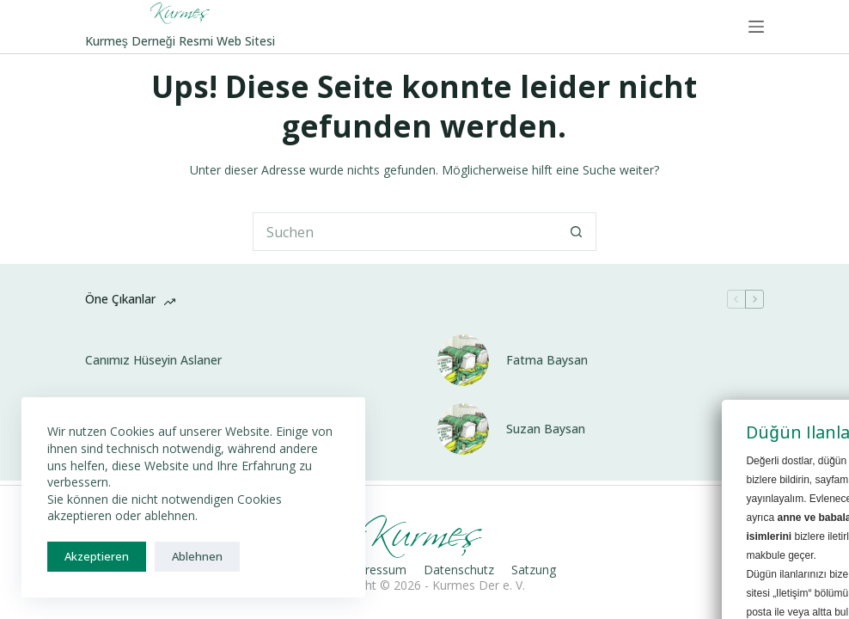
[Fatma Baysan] (463, 360)
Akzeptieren (96, 556)
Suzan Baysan (545, 429)
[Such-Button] (577, 231)
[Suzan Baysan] (463, 429)
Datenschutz (459, 570)
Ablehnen (197, 556)
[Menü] (756, 26)
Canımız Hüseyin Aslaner (153, 360)
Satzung (533, 570)
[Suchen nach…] (405, 231)
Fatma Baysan (547, 360)
